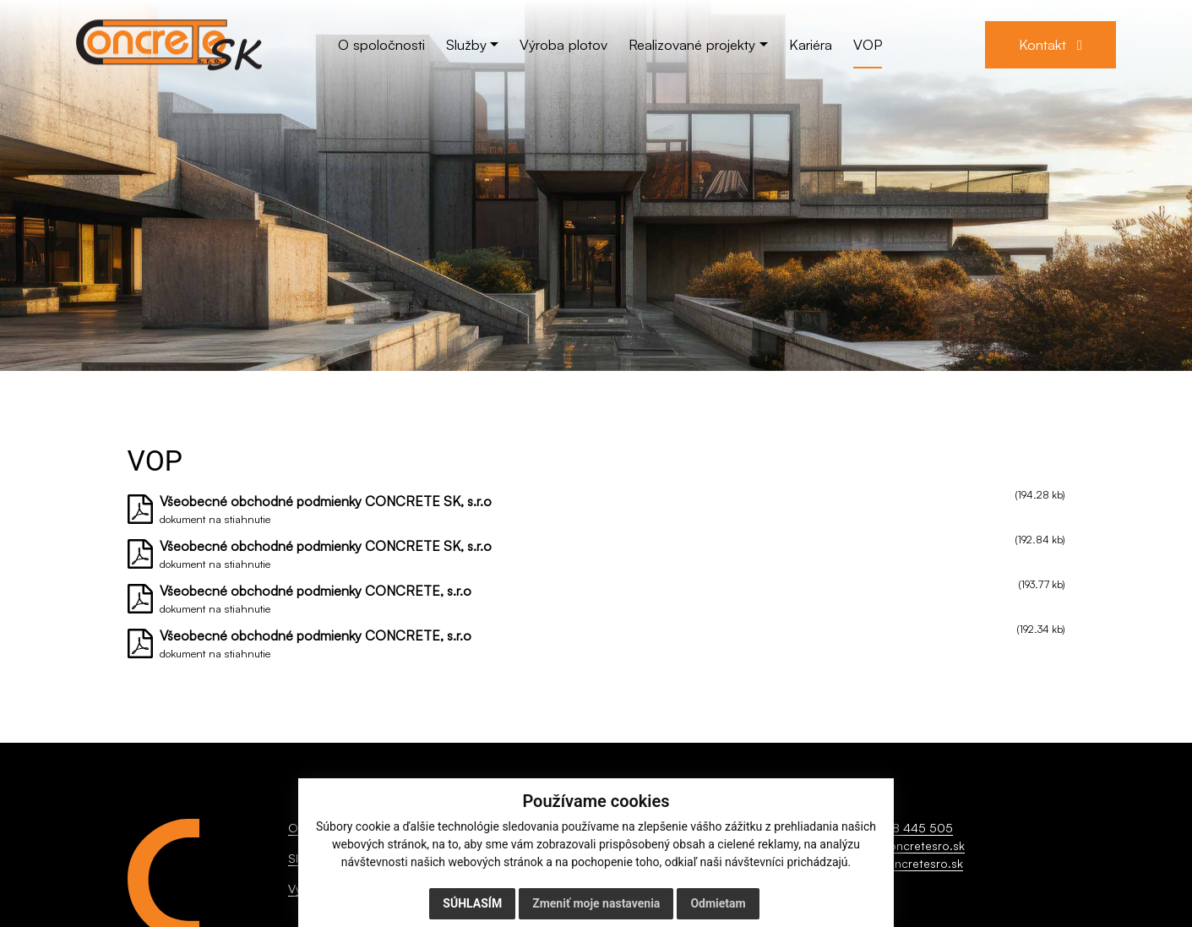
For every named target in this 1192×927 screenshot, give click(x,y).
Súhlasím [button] (472, 903)
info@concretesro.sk (907, 845)
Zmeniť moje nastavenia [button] (596, 903)
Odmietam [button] (717, 903)
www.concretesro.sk (906, 863)
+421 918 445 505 (901, 828)
